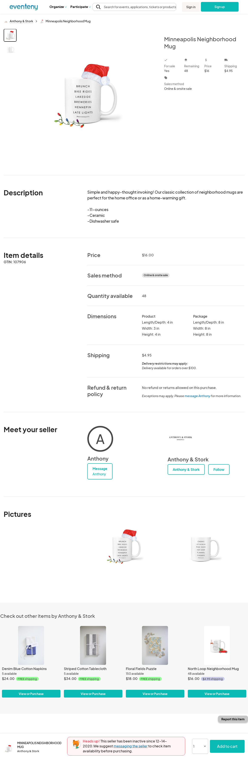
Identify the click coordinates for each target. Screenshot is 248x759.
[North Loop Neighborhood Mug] (217, 645)
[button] (57, 6)
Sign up (219, 7)
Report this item (233, 719)
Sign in (191, 7)
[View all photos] (87, 98)
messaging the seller (131, 746)
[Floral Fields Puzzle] (155, 645)
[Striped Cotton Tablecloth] (93, 645)
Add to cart (227, 746)
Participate (80, 7)
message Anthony (197, 396)
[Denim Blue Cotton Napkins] (31, 645)
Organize (57, 7)
